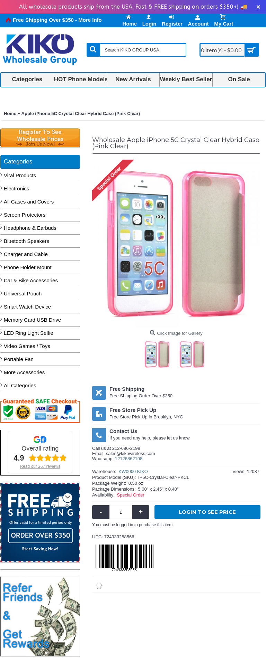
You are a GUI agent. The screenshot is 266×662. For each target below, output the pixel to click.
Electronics (16, 188)
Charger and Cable (26, 254)
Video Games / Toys (27, 346)
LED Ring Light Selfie (28, 333)
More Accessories (24, 372)
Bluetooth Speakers (26, 241)
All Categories (20, 385)
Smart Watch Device (27, 307)
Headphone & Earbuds (30, 228)
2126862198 (129, 458)
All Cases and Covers (29, 202)
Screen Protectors (24, 215)
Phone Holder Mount (28, 267)
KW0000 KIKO (133, 471)
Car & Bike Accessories (31, 280)
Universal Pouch (23, 293)
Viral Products (20, 175)
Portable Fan (19, 359)
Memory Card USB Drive (32, 320)
